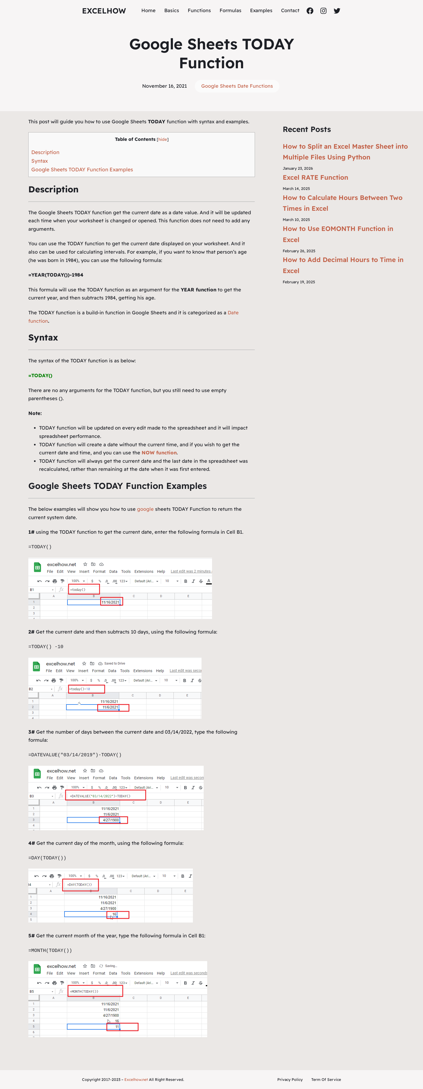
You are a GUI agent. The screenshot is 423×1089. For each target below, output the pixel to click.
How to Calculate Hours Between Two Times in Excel (342, 203)
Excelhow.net (136, 1079)
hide (162, 139)
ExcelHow (104, 10)
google (145, 509)
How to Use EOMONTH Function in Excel (338, 234)
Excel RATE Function (315, 177)
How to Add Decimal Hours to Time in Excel (343, 265)
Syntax (39, 161)
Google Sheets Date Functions (237, 86)
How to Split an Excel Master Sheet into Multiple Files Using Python (345, 151)
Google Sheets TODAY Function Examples (82, 169)
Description (45, 152)
